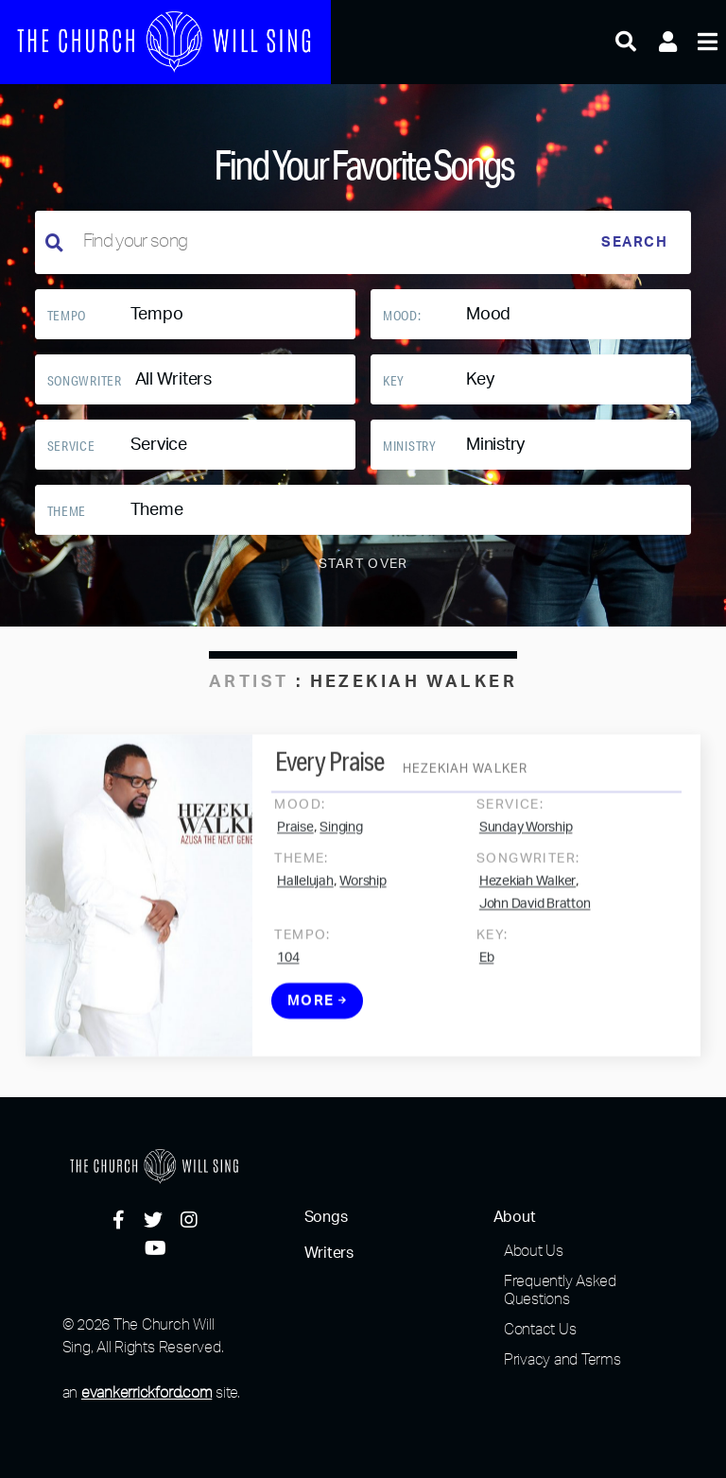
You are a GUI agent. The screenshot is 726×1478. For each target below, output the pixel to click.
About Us (533, 1250)
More (317, 1016)
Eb (486, 973)
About (514, 1217)
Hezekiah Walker (527, 896)
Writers (329, 1253)
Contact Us (540, 1328)
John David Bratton (535, 919)
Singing (341, 843)
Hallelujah (305, 896)
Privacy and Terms (562, 1358)
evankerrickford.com (146, 1392)
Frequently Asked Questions (560, 1289)
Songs (326, 1217)
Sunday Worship (526, 843)
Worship (362, 896)
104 (288, 973)
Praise (295, 843)
